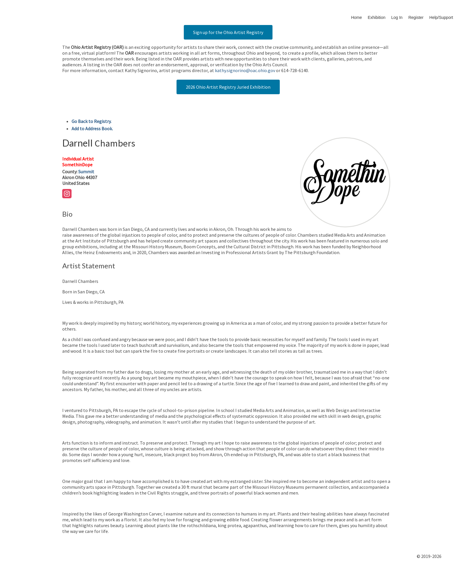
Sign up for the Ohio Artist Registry (228, 32)
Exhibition (377, 17)
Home (356, 17)
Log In (396, 17)
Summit (86, 171)
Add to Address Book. (92, 128)
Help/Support (441, 17)
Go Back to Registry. (91, 121)
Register (415, 17)
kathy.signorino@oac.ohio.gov (245, 70)
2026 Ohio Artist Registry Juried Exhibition (228, 87)
